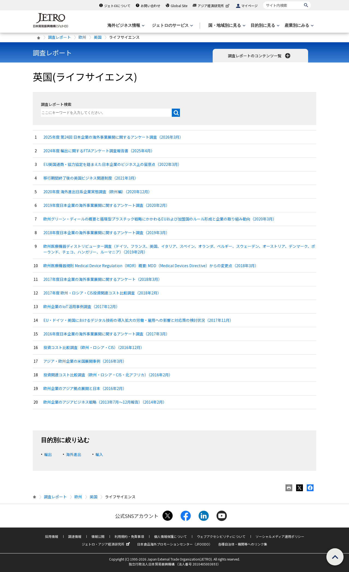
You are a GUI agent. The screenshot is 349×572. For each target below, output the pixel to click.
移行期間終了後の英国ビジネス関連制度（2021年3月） (90, 178)
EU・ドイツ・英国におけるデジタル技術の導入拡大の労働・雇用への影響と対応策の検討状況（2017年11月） (138, 320)
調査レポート (59, 37)
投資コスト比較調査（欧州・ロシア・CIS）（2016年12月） (93, 347)
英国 (97, 37)
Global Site (179, 5)
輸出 (48, 454)
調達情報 (74, 536)
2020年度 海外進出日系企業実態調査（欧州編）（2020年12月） (97, 191)
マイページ (249, 5)
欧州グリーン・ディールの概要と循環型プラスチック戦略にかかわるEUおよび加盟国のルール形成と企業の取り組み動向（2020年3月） (159, 219)
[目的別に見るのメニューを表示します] (264, 25)
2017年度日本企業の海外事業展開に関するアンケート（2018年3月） (102, 279)
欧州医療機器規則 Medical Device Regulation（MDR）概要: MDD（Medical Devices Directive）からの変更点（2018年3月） (150, 265)
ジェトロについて (117, 5)
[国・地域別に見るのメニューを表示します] (226, 25)
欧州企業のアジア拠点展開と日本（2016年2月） (85, 388)
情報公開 (97, 536)
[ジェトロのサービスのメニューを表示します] (172, 25)
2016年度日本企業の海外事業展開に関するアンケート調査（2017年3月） (106, 333)
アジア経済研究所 (214, 5)
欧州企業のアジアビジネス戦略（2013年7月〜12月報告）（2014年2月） (105, 402)
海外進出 (73, 454)
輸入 (99, 454)
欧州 (82, 37)
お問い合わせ (150, 5)
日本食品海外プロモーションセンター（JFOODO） (174, 544)
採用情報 (51, 536)
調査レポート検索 (56, 104)
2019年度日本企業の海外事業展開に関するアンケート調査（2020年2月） (106, 205)
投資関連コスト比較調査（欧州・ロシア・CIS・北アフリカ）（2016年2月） (108, 374)
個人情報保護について (170, 536)
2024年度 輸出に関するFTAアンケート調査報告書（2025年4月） (99, 150)
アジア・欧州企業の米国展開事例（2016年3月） (85, 361)
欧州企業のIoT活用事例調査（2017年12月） (81, 306)
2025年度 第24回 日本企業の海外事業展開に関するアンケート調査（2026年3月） (113, 137)
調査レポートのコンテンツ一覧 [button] (259, 55)
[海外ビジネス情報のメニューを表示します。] (125, 25)
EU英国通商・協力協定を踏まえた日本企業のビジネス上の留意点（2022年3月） (112, 164)
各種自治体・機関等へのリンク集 (242, 544)
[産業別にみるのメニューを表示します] (298, 25)
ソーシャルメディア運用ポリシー (279, 536)
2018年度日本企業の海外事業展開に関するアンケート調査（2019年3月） (106, 232)
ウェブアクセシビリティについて (221, 536)
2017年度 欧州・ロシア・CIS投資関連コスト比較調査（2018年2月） (102, 293)
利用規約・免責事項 (129, 536)
